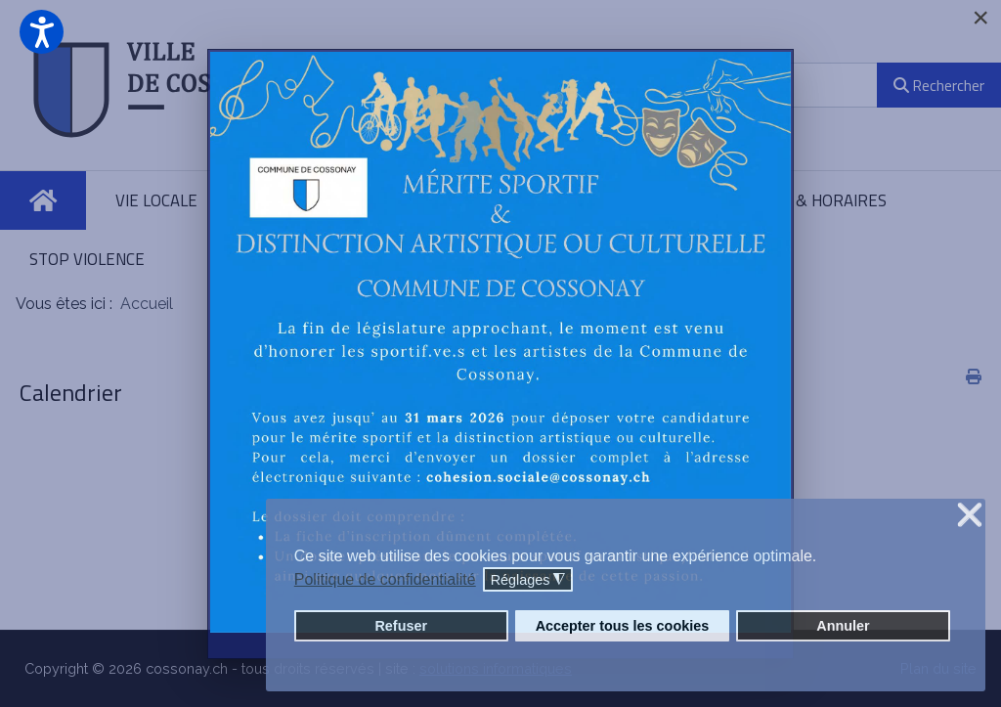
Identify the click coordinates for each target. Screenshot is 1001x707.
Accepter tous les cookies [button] (623, 626)
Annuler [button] (842, 626)
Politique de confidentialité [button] (385, 579)
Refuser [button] (400, 626)
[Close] (980, 17)
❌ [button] (969, 516)
